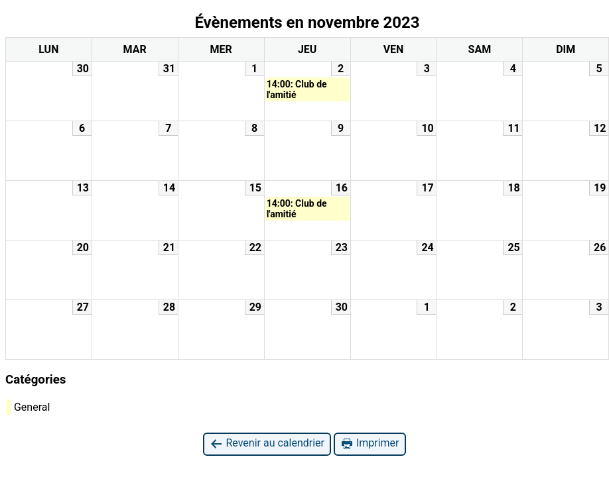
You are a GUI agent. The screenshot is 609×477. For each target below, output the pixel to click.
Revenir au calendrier (267, 443)
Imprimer (369, 443)
